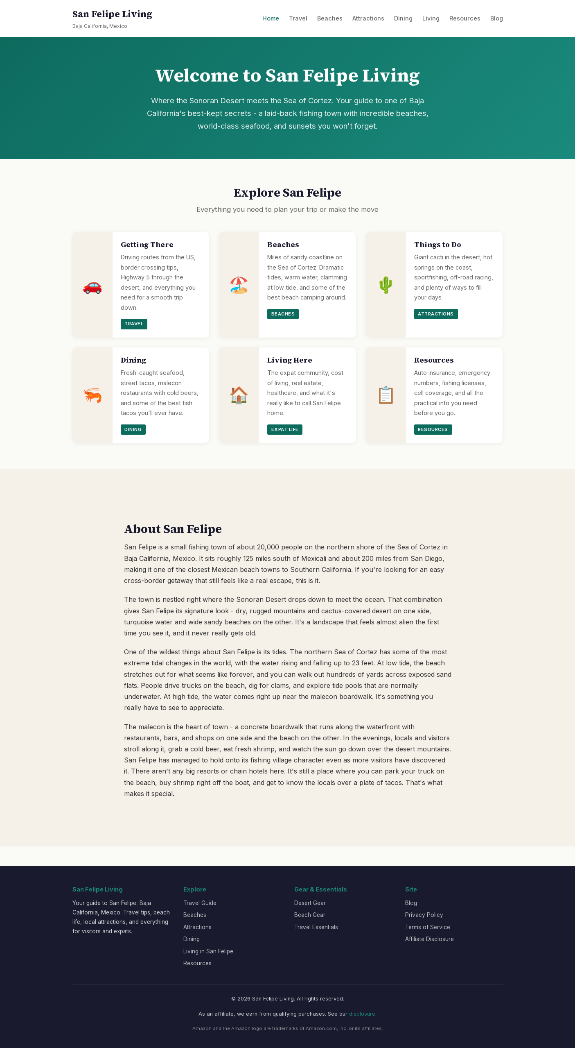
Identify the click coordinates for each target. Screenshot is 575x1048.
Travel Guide (199, 903)
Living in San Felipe (208, 951)
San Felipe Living (112, 19)
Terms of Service (427, 927)
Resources (464, 18)
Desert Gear (310, 903)
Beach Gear (309, 915)
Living (431, 18)
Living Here (289, 360)
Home (270, 18)
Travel (298, 18)
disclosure (362, 1014)
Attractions (368, 18)
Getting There (147, 245)
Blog (496, 18)
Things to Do (437, 245)
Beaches (330, 18)
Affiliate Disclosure (429, 939)
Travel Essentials (316, 927)
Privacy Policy (424, 915)
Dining (403, 18)
